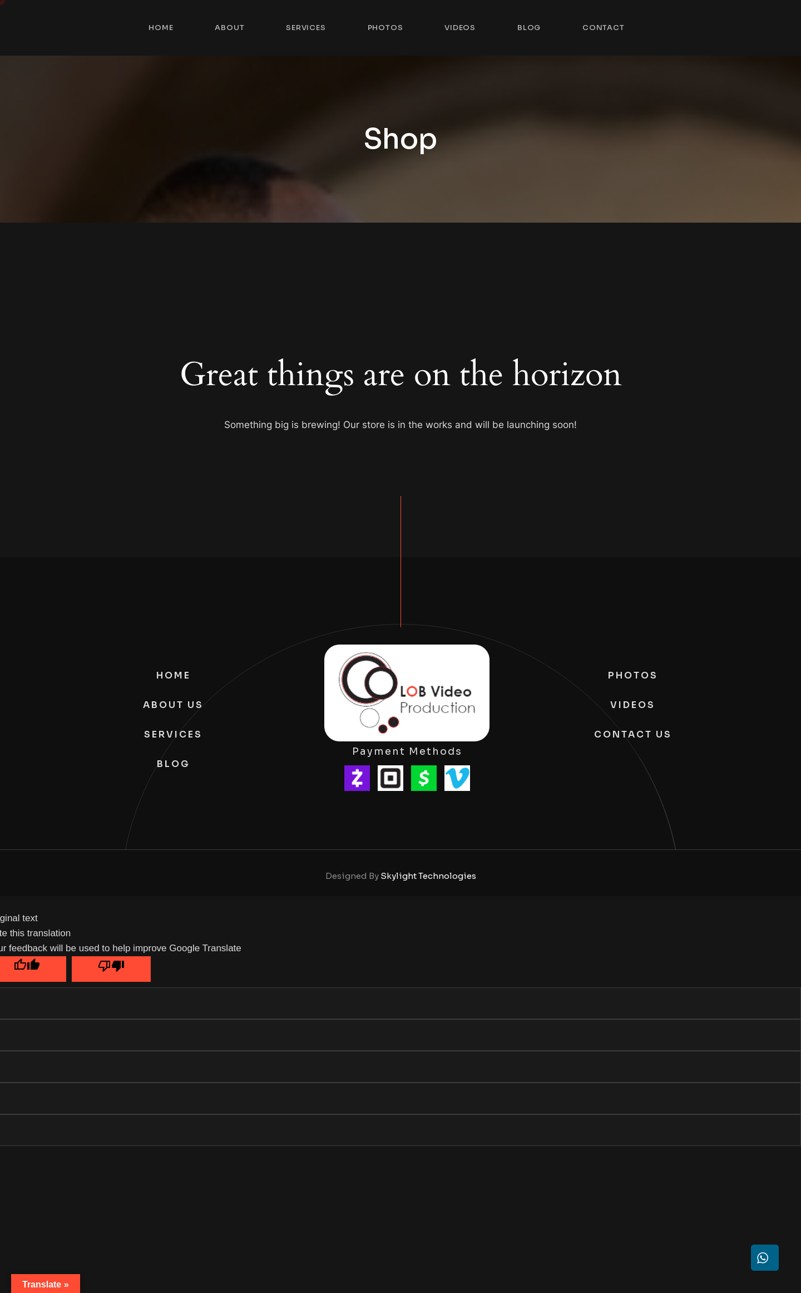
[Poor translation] (111, 969)
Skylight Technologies (428, 876)
